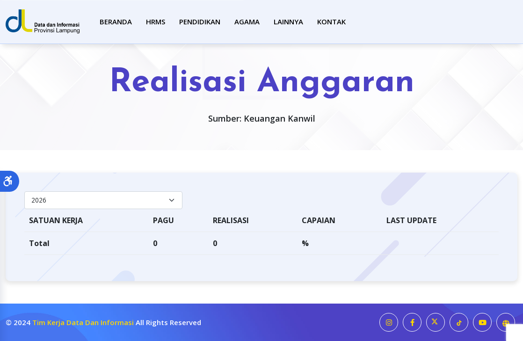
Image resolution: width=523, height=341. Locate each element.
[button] (9, 181)
